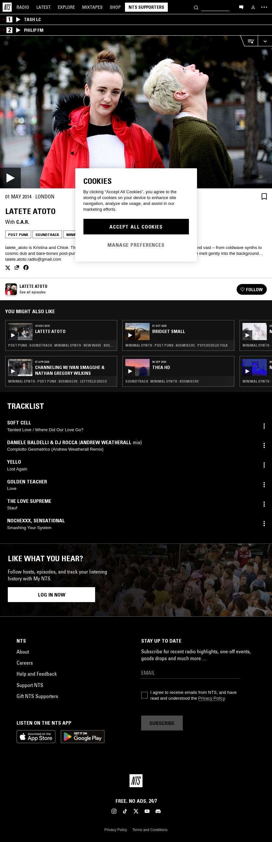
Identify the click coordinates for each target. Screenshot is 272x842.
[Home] (7, 7)
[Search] (196, 7)
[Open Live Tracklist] (249, 41)
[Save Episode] (264, 196)
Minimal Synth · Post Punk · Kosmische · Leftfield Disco (57, 381)
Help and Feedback (37, 673)
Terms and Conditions (149, 830)
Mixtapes (92, 7)
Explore (66, 7)
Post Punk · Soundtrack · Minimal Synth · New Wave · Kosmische (61, 345)
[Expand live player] (265, 41)
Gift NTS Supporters (37, 696)
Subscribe (162, 723)
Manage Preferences (136, 245)
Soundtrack (47, 234)
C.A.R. (22, 222)
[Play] (136, 112)
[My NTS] (253, 7)
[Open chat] (241, 7)
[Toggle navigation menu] (264, 7)
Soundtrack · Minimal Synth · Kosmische (162, 381)
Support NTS (30, 685)
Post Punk (18, 234)
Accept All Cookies (136, 226)
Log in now (51, 594)
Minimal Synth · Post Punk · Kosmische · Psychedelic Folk (176, 345)
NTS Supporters (146, 7)
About (23, 651)
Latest (43, 7)
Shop (115, 7)
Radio (23, 7)
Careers (25, 662)
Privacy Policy (211, 698)
